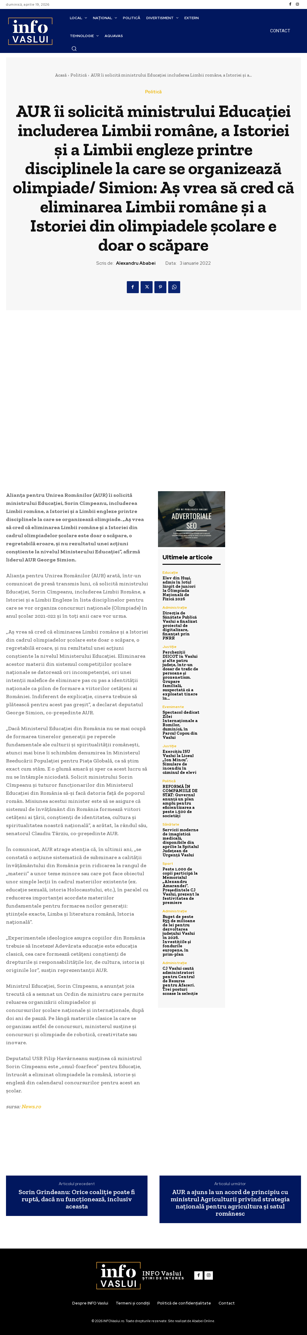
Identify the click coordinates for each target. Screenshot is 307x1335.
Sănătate (170, 824)
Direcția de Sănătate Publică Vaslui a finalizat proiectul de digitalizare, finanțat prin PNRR (179, 626)
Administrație (174, 607)
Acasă (61, 75)
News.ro (31, 1106)
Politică (78, 75)
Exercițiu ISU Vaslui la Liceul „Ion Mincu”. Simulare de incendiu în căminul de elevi (179, 762)
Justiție (169, 647)
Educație (170, 572)
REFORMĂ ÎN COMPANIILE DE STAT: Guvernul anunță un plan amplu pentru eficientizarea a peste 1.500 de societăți (180, 801)
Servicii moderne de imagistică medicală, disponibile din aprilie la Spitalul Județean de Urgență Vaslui (180, 842)
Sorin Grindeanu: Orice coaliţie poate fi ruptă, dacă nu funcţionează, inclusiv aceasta (77, 1199)
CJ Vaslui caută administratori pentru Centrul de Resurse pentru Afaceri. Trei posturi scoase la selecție (180, 981)
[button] (74, 48)
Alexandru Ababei (136, 263)
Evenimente (173, 707)
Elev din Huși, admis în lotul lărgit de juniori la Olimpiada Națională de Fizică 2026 (178, 589)
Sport (167, 863)
